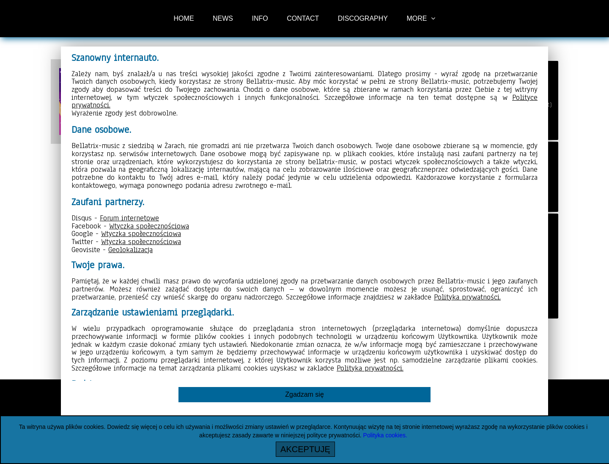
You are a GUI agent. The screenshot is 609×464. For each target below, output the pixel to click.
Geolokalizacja (130, 249)
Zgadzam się (304, 394)
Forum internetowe (129, 218)
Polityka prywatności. (467, 297)
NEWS (223, 18)
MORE (416, 18)
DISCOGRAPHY (363, 18)
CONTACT (303, 18)
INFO (260, 18)
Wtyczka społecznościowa (149, 226)
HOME (184, 18)
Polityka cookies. (385, 435)
